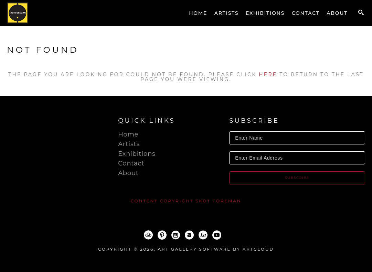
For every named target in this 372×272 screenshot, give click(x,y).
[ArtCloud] (148, 235)
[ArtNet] (189, 235)
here (268, 74)
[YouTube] (216, 235)
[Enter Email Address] (297, 157)
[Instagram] (175, 235)
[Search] (361, 12)
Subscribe (297, 177)
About (128, 173)
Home (128, 134)
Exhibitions (136, 154)
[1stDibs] (203, 235)
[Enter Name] (297, 137)
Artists (129, 144)
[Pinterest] (162, 235)
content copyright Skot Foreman (186, 200)
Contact (131, 163)
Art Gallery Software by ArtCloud (216, 249)
